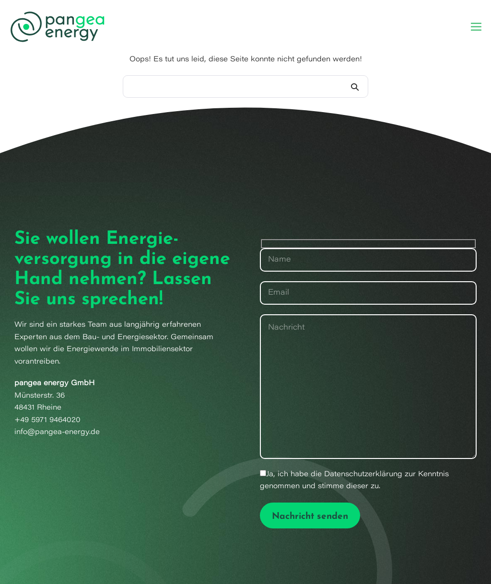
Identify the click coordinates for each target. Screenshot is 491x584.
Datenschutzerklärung (363, 474)
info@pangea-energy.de (57, 432)
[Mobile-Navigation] (476, 26)
